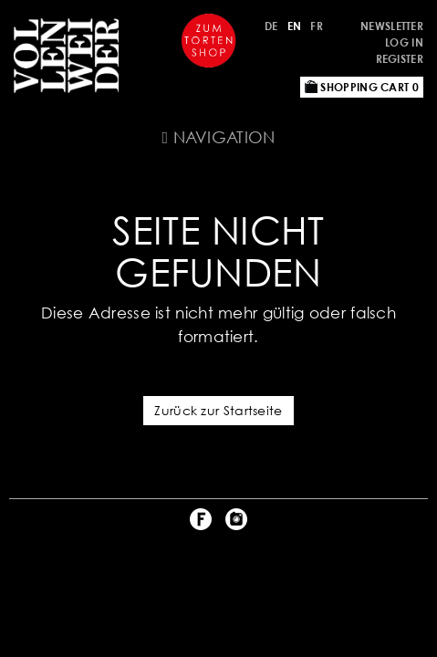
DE (271, 26)
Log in (404, 42)
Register (399, 59)
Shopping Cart (362, 87)
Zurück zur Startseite (218, 410)
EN (294, 26)
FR (316, 26)
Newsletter (391, 26)
